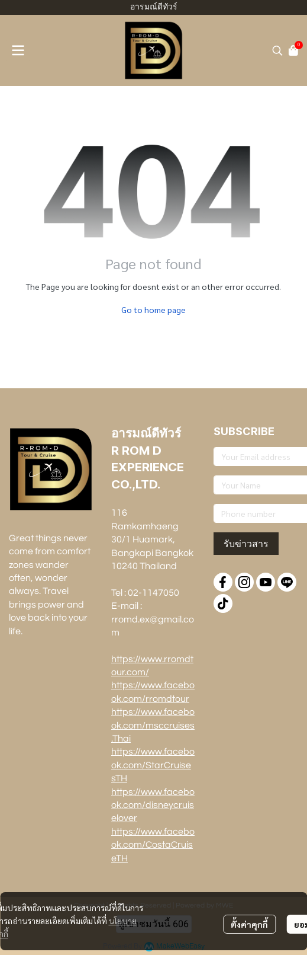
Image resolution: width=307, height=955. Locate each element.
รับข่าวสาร (246, 544)
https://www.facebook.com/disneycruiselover (153, 805)
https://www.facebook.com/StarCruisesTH (153, 765)
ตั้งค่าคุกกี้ (249, 924)
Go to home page (153, 309)
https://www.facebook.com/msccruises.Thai (153, 725)
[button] (277, 50)
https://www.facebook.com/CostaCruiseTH (153, 845)
